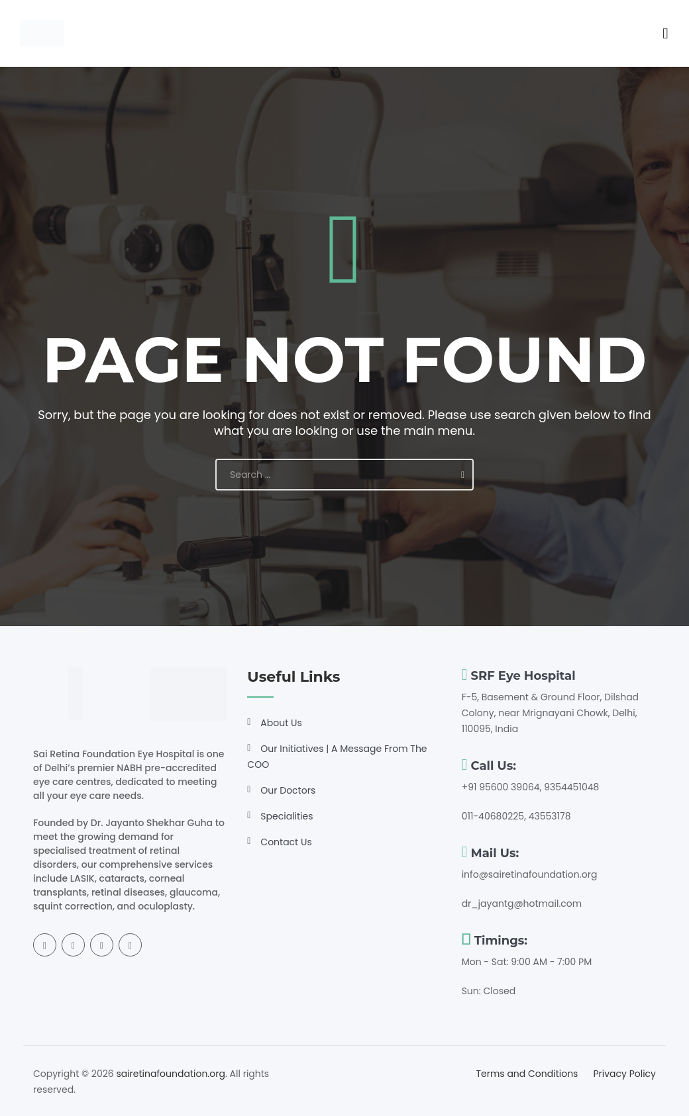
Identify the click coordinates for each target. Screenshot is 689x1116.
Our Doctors (287, 790)
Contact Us (285, 842)
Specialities (286, 816)
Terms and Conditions (527, 1073)
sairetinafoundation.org (170, 1073)
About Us (280, 722)
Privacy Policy (624, 1073)
